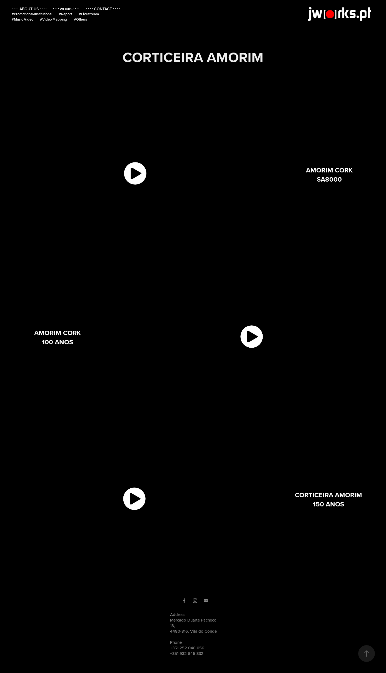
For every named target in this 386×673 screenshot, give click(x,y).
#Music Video (22, 19)
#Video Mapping (53, 19)
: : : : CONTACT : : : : (103, 9)
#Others (80, 19)
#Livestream (89, 14)
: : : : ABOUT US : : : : (29, 9)
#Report (65, 14)
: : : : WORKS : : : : (66, 9)
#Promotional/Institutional (32, 14)
